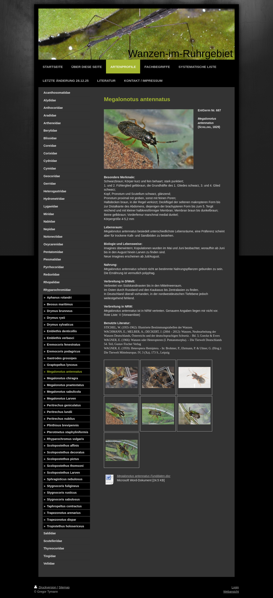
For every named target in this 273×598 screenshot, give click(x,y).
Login (235, 587)
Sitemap (64, 587)
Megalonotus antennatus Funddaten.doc (143, 476)
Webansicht (231, 591)
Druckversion (45, 587)
